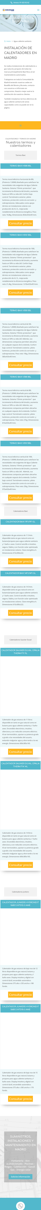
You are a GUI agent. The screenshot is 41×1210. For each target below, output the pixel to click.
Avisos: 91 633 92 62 (21, 2)
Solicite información (20, 1184)
